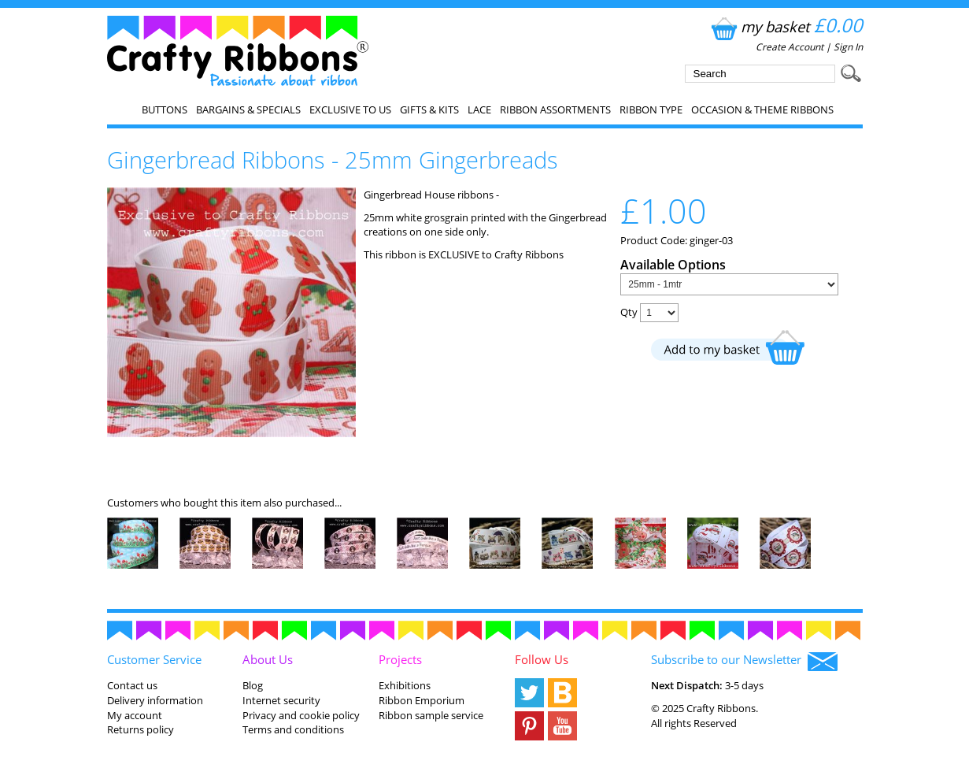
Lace (479, 109)
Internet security (281, 700)
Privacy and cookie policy (301, 715)
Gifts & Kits (429, 109)
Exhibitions (405, 685)
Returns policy (140, 729)
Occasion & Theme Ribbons (762, 109)
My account (134, 715)
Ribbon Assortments (555, 109)
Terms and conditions (293, 729)
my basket (785, 26)
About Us (267, 659)
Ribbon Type (650, 109)
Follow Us (541, 659)
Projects (400, 659)
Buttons (164, 109)
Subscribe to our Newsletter (744, 660)
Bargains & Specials (248, 109)
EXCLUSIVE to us (350, 109)
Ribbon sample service (431, 715)
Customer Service (154, 659)
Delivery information (155, 700)
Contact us (132, 685)
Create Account (789, 47)
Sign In (848, 47)
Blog (252, 685)
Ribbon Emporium (421, 700)
